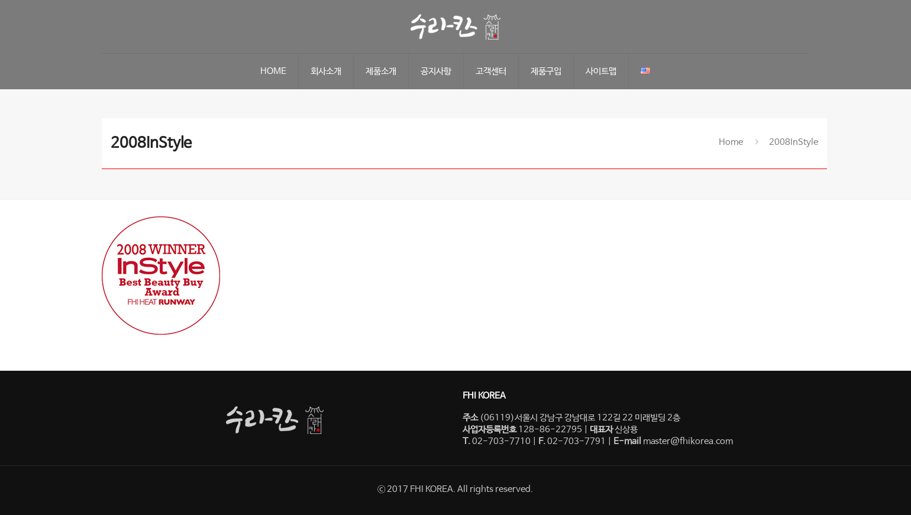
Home (731, 142)
